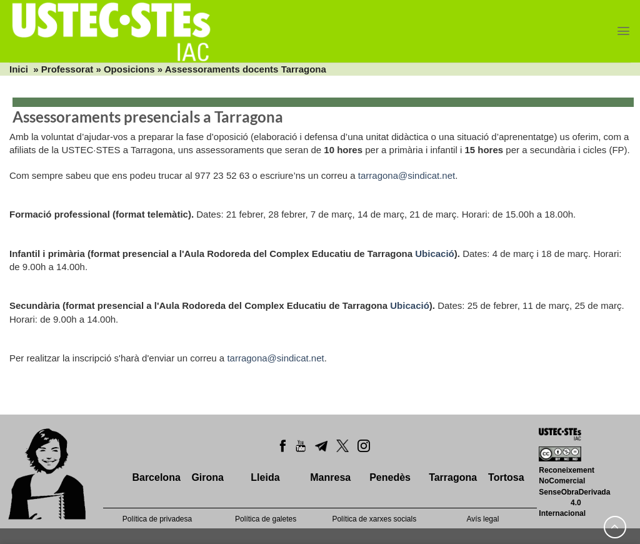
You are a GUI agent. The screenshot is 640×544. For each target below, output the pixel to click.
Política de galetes (265, 519)
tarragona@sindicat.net (406, 175)
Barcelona (156, 477)
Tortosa (506, 477)
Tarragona (453, 477)
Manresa (330, 477)
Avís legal (483, 519)
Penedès (390, 477)
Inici (18, 69)
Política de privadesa (157, 519)
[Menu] (623, 31)
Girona (207, 477)
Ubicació (434, 253)
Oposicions (129, 69)
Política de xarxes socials (374, 519)
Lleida (265, 477)
